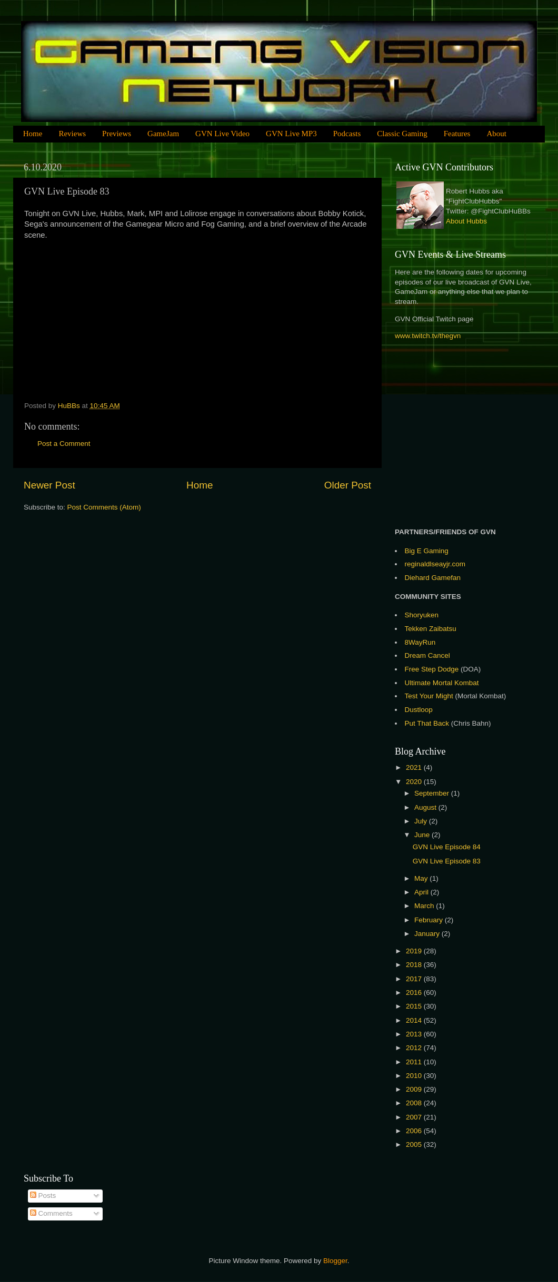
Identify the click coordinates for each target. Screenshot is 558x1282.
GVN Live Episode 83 (447, 861)
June (423, 835)
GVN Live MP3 (291, 133)
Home (33, 133)
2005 (415, 1144)
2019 (415, 951)
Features (457, 133)
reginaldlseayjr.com (435, 564)
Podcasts (347, 133)
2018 (415, 965)
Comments (51, 1213)
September (432, 793)
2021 (415, 767)
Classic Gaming (402, 133)
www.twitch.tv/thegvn (428, 336)
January (428, 934)
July (421, 821)
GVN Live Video (222, 133)
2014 (415, 1020)
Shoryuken (422, 615)
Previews (116, 133)
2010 (415, 1076)
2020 (415, 782)
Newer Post (49, 485)
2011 (415, 1062)
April (422, 892)
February (429, 920)
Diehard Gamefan (433, 578)
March (425, 906)
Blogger (335, 1261)
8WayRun (420, 642)
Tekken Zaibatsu (430, 629)
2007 (415, 1117)
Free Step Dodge (432, 669)
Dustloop (419, 710)
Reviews (72, 133)
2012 (415, 1048)
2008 (415, 1103)
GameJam (163, 133)
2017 (415, 979)
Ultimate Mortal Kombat (442, 683)
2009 (415, 1089)
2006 (415, 1131)
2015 (415, 1006)
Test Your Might (429, 696)
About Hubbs (466, 221)
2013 (415, 1034)
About (496, 133)
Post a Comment (64, 443)
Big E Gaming (427, 551)
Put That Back (428, 723)
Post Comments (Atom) (104, 507)
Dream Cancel (427, 655)
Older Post (347, 485)
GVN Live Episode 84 (447, 847)
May (422, 878)
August (426, 807)
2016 (415, 992)
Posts (43, 1195)
